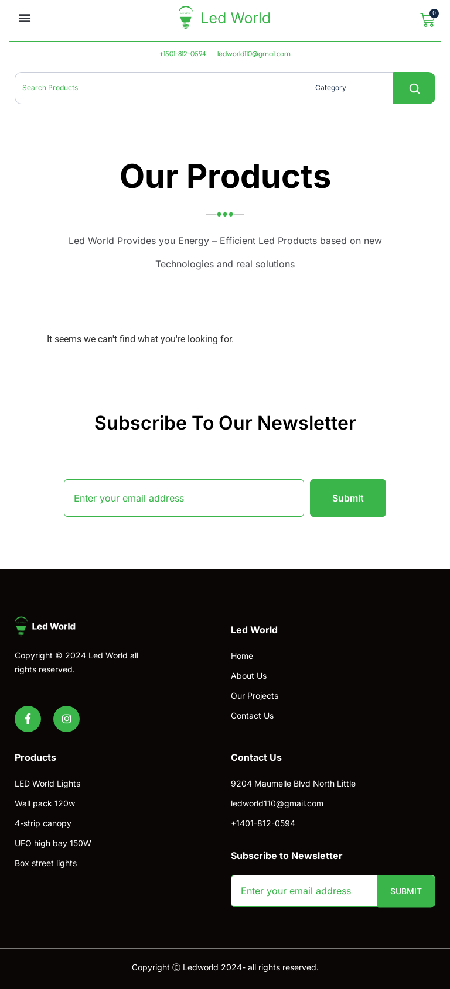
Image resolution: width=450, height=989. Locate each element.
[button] (24, 18)
